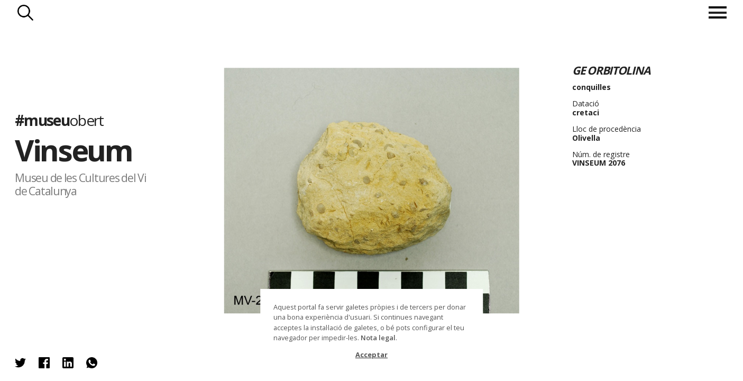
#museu (59, 120)
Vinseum (73, 150)
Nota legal (378, 337)
